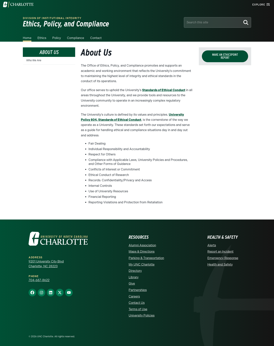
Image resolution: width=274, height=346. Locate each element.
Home (27, 38)
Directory (135, 271)
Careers (134, 296)
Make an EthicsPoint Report (225, 56)
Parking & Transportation (146, 258)
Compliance (75, 38)
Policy (56, 38)
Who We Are (33, 60)
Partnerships (138, 290)
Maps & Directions (142, 251)
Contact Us (137, 303)
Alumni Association (142, 245)
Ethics (41, 38)
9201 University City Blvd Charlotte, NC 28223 (46, 264)
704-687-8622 (39, 280)
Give (132, 283)
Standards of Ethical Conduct (163, 90)
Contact (96, 38)
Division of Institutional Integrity (52, 18)
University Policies (142, 315)
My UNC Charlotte (142, 264)
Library (134, 277)
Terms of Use (138, 309)
